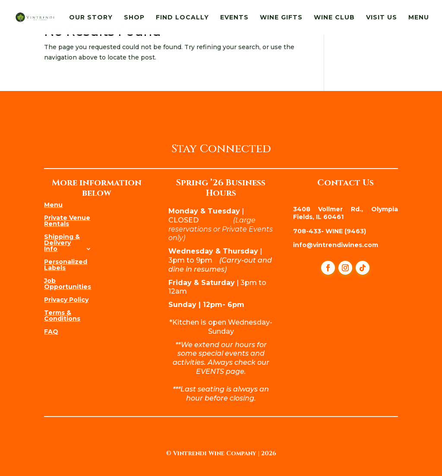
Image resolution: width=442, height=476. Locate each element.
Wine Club (334, 17)
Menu (418, 17)
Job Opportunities (67, 283)
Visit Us (381, 17)
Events (234, 17)
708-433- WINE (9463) (329, 231)
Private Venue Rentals (67, 220)
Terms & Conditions (62, 315)
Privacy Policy (66, 299)
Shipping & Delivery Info (62, 242)
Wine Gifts (281, 17)
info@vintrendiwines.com (335, 245)
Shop (134, 17)
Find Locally (182, 17)
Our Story (91, 17)
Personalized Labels (65, 264)
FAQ (51, 331)
